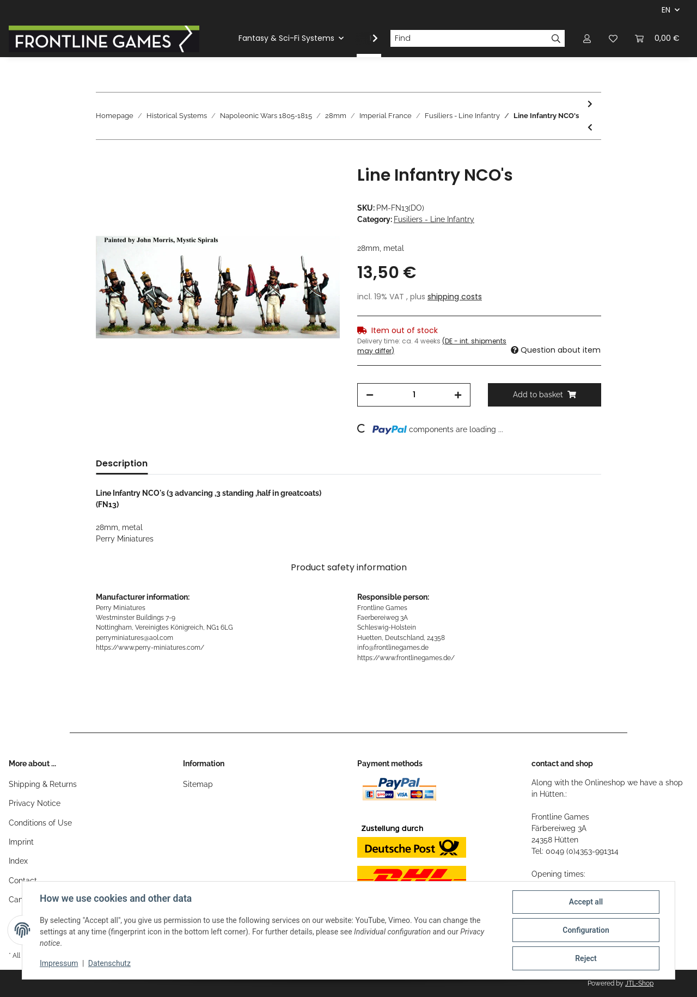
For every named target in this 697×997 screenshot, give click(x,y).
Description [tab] (122, 463)
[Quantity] (414, 395)
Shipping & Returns (43, 784)
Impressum (59, 963)
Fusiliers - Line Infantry (434, 219)
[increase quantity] (458, 395)
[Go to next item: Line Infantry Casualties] (590, 104)
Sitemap (198, 784)
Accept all (586, 901)
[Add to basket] (104, 159)
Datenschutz (109, 963)
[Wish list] (613, 38)
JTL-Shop (639, 983)
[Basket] (657, 38)
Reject (586, 958)
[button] (587, 38)
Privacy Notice (34, 803)
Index (18, 861)
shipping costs (454, 296)
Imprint (21, 842)
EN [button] (666, 9)
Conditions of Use (40, 822)
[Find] (469, 38)
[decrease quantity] (370, 395)
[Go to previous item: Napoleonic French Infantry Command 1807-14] (590, 127)
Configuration (586, 930)
